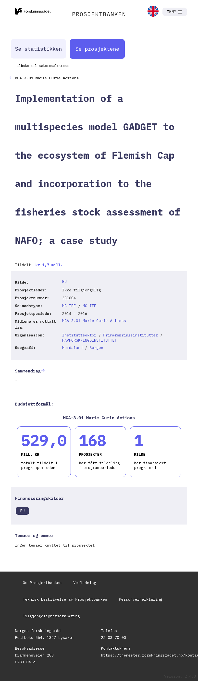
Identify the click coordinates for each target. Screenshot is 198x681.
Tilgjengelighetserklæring (51, 615)
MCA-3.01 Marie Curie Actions (94, 320)
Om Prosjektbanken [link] (42, 582)
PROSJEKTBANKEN (99, 14)
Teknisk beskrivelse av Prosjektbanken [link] (65, 599)
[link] (153, 12)
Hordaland (72, 347)
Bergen (96, 347)
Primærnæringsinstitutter (130, 335)
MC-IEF (69, 305)
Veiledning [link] (84, 582)
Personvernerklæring (140, 599)
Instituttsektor (79, 335)
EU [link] (22, 510)
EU (64, 281)
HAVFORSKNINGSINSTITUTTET (89, 340)
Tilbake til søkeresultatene (42, 65)
